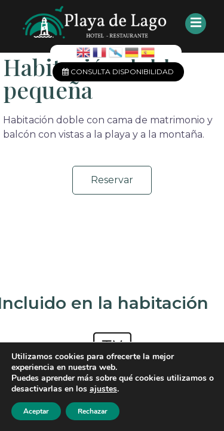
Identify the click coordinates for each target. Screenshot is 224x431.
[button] (112, 180)
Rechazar (93, 411)
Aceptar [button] (36, 411)
